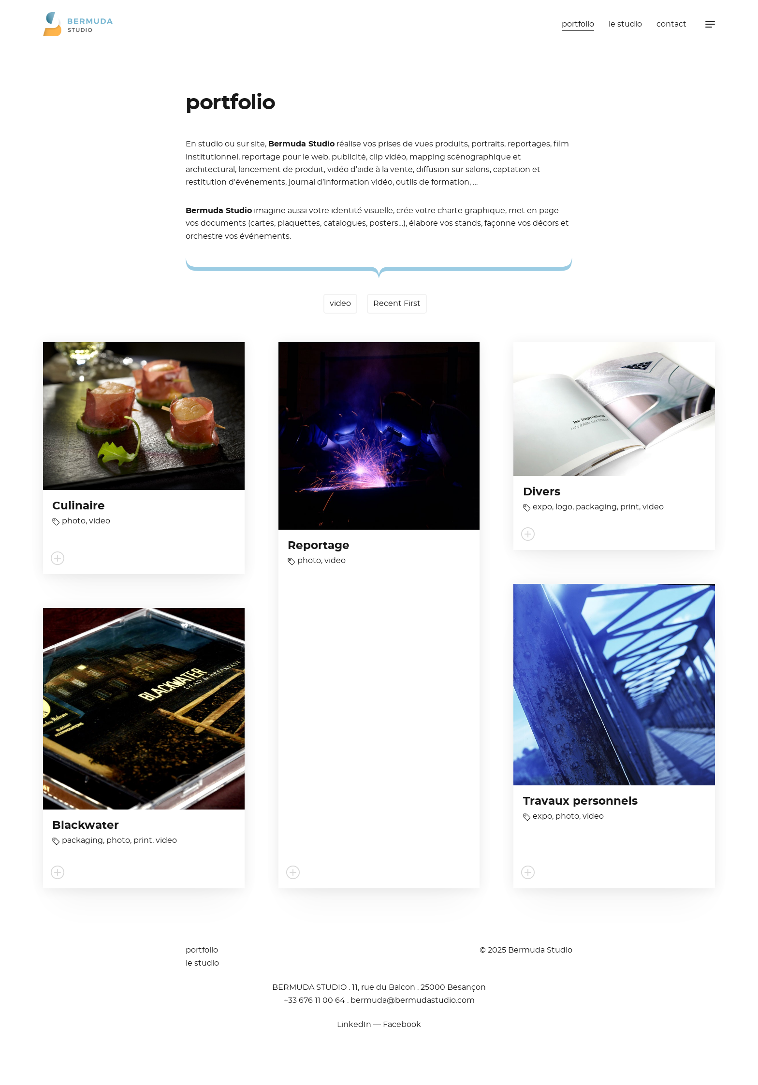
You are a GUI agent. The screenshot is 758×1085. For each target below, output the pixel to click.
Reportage (319, 545)
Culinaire (78, 506)
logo (563, 507)
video (340, 303)
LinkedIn (354, 1024)
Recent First (397, 303)
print (629, 507)
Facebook (402, 1024)
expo (542, 507)
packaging (596, 507)
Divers (541, 492)
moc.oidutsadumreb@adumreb (412, 1000)
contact (671, 24)
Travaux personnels (580, 801)
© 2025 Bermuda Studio (526, 950)
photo (74, 521)
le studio (625, 24)
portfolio (578, 24)
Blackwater (85, 825)
